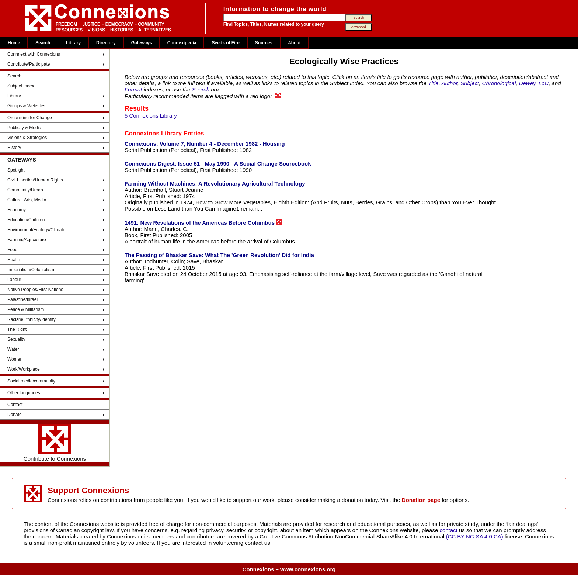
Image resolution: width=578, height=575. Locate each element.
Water (13, 349)
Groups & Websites (26, 105)
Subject (469, 83)
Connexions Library (153, 133)
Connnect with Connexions (33, 54)
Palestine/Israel (22, 299)
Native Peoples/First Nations (35, 289)
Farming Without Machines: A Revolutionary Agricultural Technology (215, 183)
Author (449, 83)
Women (14, 359)
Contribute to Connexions (55, 443)
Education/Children (26, 219)
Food (12, 249)
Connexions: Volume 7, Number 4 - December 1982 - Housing (205, 144)
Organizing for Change (29, 117)
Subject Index (20, 86)
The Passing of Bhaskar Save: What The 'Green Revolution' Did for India (219, 255)
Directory (106, 42)
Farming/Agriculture (26, 239)
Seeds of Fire (225, 42)
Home (14, 42)
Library (73, 42)
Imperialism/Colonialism (30, 269)
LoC (544, 83)
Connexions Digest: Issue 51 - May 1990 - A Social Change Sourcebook (218, 163)
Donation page (421, 500)
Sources (263, 42)
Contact (14, 404)
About (294, 42)
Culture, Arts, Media (26, 199)
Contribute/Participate (28, 64)
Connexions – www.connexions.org (289, 569)
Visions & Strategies (27, 137)
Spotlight (16, 170)
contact (449, 530)
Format (133, 89)
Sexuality (16, 339)
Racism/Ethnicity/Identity (31, 319)
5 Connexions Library (151, 115)
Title (433, 83)
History (14, 147)
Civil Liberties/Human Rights (35, 180)
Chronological (499, 83)
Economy (16, 209)
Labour (14, 279)
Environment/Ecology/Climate (36, 229)
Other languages (23, 392)
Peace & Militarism (25, 309)
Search (42, 42)
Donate (14, 414)
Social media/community (31, 381)
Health (13, 259)
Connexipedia (181, 42)
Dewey (527, 83)
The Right (17, 329)
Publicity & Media (24, 127)
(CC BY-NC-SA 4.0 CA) (474, 536)
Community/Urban (25, 190)
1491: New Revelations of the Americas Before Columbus (203, 222)
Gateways (141, 42)
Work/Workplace (23, 369)
